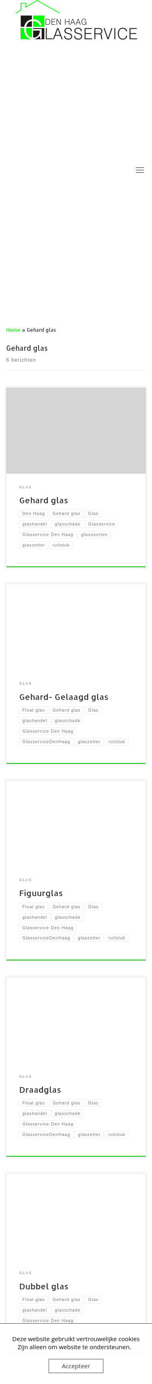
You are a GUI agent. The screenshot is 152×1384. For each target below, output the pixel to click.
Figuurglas (41, 893)
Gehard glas (43, 500)
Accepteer (76, 1366)
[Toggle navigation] (140, 170)
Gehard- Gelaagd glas (63, 696)
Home (13, 329)
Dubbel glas (44, 1286)
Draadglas (40, 1089)
